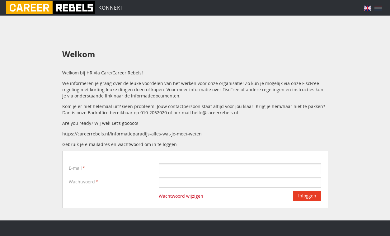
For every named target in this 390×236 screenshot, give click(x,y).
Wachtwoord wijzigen (181, 196)
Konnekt (111, 7)
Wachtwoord (82, 182)
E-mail (75, 168)
